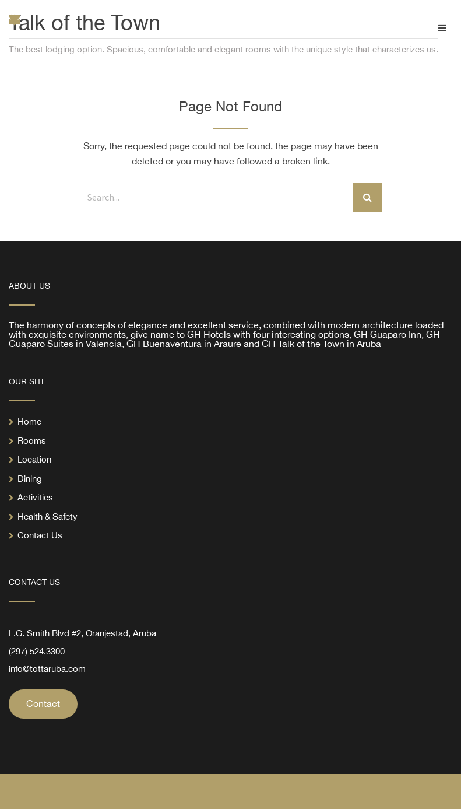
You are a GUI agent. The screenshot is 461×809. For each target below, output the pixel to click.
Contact (43, 703)
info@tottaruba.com (47, 669)
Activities (35, 497)
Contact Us (39, 535)
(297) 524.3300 (37, 651)
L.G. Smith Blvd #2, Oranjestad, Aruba (82, 633)
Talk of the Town (84, 22)
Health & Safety (47, 516)
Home (29, 421)
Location (34, 459)
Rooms (31, 441)
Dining (29, 479)
